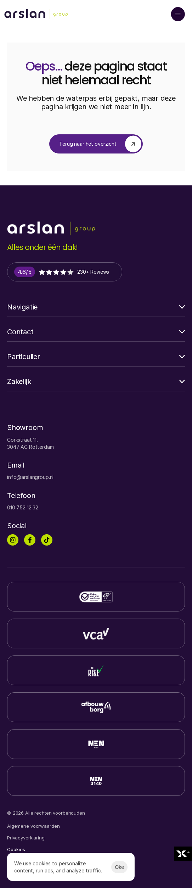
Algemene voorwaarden (33, 826)
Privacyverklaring (26, 837)
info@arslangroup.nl (30, 477)
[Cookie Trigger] (16, 850)
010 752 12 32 (22, 507)
